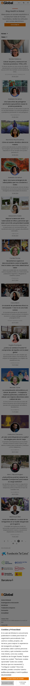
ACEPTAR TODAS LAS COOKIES (15, 678)
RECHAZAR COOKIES (7, 683)
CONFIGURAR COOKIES (22, 683)
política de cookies (8, 672)
